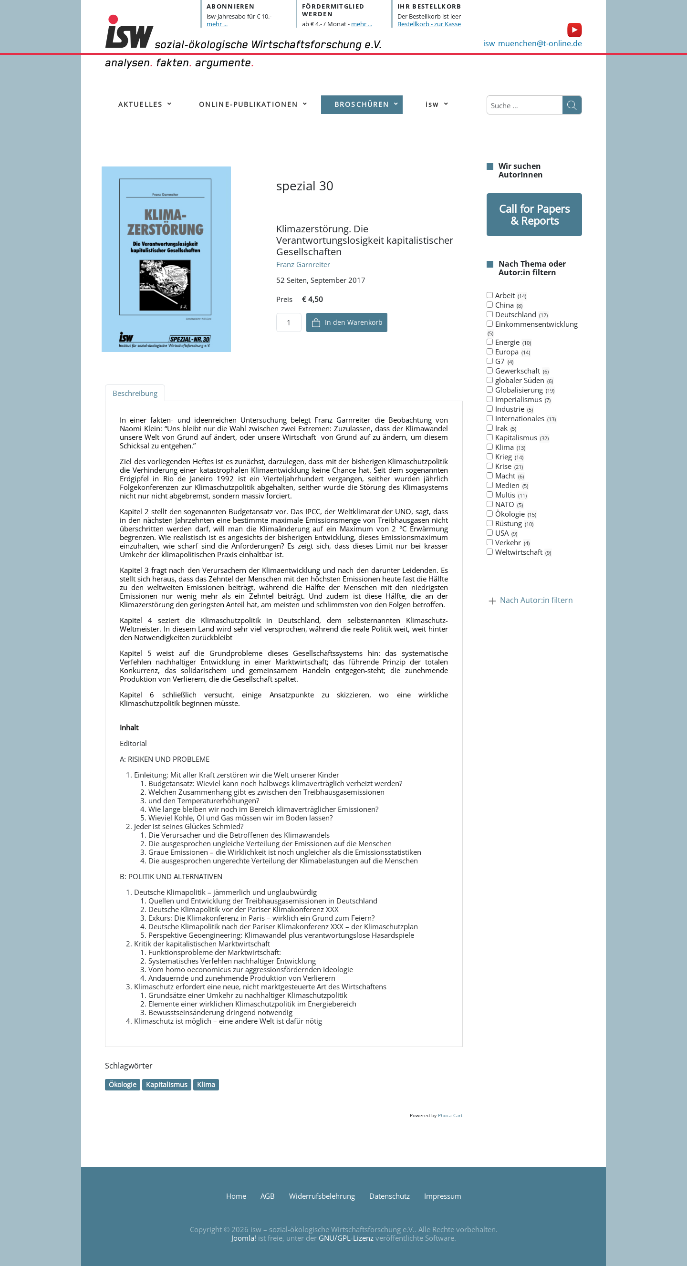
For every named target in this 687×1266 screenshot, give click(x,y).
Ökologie (122, 1084)
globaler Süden (520, 380)
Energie (509, 342)
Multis (507, 495)
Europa (509, 352)
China (505, 305)
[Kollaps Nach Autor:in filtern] (492, 600)
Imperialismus (519, 400)
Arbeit (507, 296)
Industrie (510, 409)
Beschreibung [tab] (135, 393)
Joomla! (243, 1238)
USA (502, 533)
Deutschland (518, 315)
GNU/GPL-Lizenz (346, 1238)
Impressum (442, 1196)
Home (236, 1196)
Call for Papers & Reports (534, 214)
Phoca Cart (450, 1115)
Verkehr (509, 543)
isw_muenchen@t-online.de (532, 43)
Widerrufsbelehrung (322, 1196)
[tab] (534, 424)
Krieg (505, 457)
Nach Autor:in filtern (536, 600)
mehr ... (217, 24)
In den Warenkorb (347, 323)
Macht (506, 476)
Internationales (522, 419)
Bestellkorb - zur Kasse (429, 24)
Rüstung (510, 524)
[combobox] (524, 105)
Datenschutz (389, 1196)
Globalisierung (521, 390)
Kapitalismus (166, 1084)
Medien (508, 485)
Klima (206, 1084)
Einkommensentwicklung (532, 329)
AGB (267, 1196)
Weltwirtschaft (519, 552)
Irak (502, 428)
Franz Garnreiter (303, 264)
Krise (505, 466)
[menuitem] (140, 104)
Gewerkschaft (518, 371)
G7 (500, 361)
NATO (505, 504)
